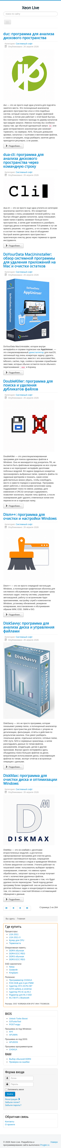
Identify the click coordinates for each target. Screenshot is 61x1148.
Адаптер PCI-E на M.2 (20, 992)
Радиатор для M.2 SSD (20, 995)
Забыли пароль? (13, 1105)
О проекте (10, 1124)
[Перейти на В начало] (6, 908)
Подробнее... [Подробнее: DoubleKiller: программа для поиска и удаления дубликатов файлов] (13, 506)
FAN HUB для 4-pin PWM (21, 983)
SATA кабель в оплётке (20, 989)
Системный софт (24, 43)
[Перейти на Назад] (13, 908)
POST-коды (14, 1024)
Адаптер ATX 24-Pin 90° (20, 986)
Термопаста (15, 943)
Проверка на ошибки (19, 1062)
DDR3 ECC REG (17, 959)
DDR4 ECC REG (17, 953)
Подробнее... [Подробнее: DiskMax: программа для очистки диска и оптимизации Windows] (13, 899)
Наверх (54, 1142)
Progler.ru (44, 1145)
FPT (11, 1032)
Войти (10, 1094)
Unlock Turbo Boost (18, 1018)
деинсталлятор (36, 352)
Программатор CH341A (20, 980)
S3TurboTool (15, 1021)
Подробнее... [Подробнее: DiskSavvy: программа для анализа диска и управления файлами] (13, 767)
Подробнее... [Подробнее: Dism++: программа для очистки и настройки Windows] (13, 614)
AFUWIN (13, 1035)
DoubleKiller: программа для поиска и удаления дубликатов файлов (28, 385)
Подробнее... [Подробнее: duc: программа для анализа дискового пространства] (13, 146)
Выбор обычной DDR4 (20, 1059)
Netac (12, 967)
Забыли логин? (12, 1102)
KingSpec (13, 972)
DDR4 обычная (16, 950)
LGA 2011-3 (14, 937)
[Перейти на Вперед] (20, 908)
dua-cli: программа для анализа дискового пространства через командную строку (23, 160)
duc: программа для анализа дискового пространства (28, 35)
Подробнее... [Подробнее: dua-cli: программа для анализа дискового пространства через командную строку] (13, 246)
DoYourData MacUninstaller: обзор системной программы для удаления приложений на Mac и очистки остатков (29, 260)
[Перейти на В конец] (27, 908)
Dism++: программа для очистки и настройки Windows (30, 516)
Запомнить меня (16, 1089)
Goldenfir (13, 970)
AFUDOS (13, 1042)
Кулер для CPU (16, 940)
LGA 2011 (14, 934)
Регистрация (12, 1099)
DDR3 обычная (16, 956)
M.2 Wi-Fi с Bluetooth (19, 998)
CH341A (13, 1049)
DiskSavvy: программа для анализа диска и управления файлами (28, 627)
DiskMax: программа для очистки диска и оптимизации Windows (30, 779)
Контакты (9, 1121)
